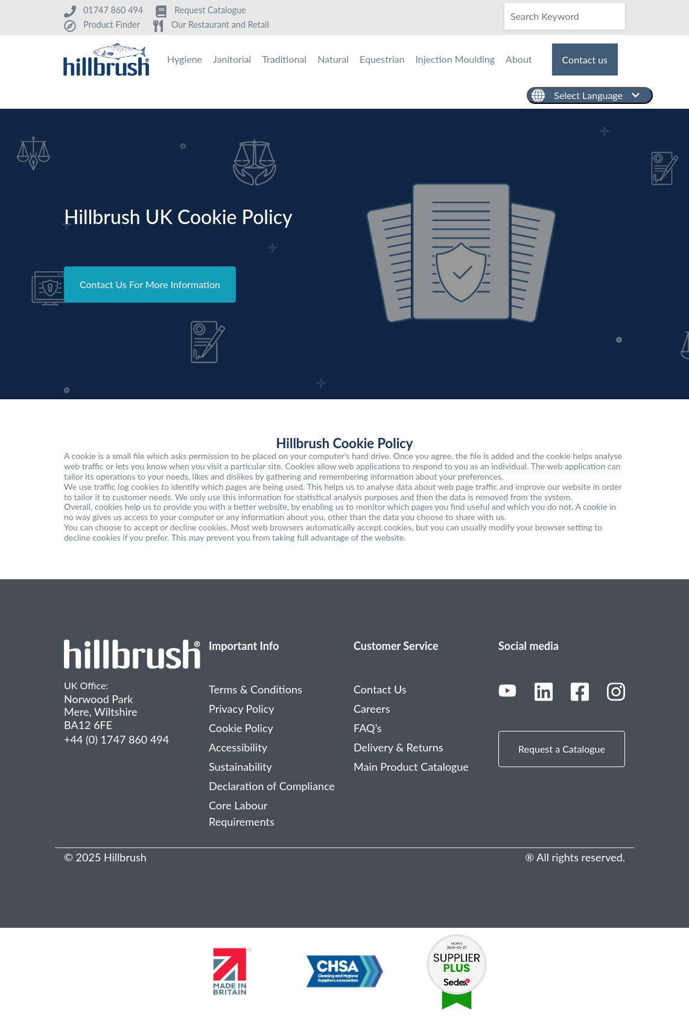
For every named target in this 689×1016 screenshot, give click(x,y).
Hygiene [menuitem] (184, 59)
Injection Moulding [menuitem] (455, 59)
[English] (590, 95)
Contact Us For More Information (150, 284)
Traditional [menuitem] (284, 59)
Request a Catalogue (561, 748)
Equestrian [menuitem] (382, 59)
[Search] (564, 16)
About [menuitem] (519, 59)
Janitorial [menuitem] (232, 59)
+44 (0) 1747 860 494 (116, 739)
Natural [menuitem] (333, 59)
